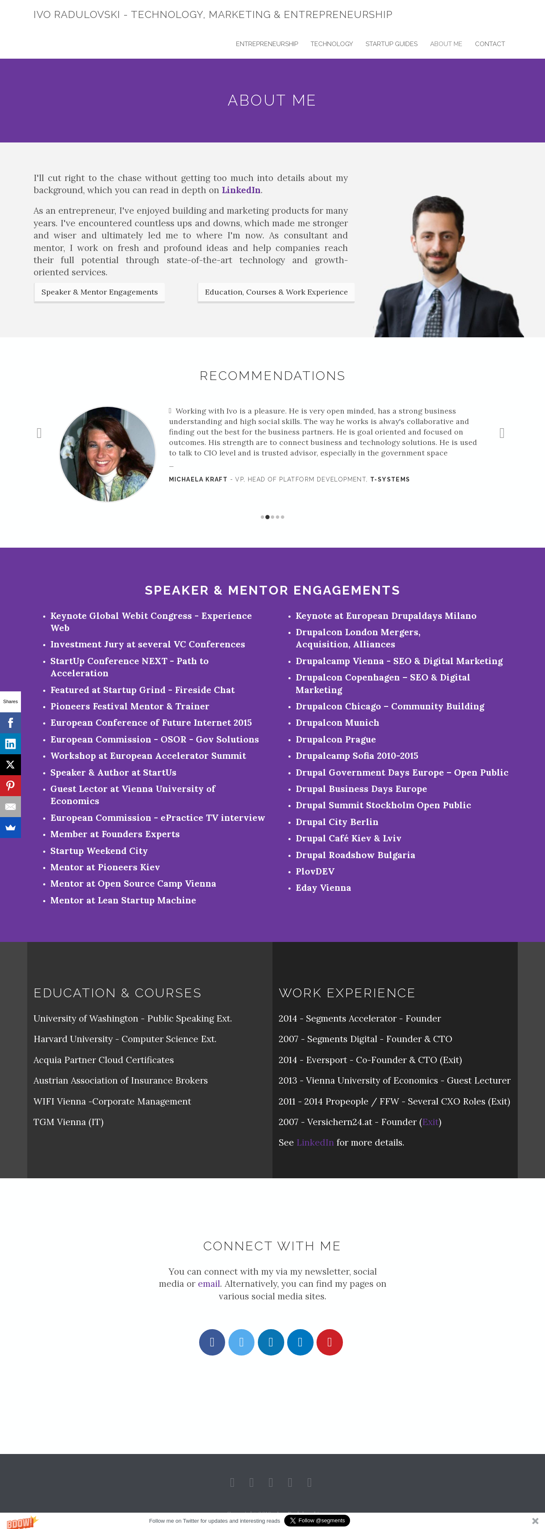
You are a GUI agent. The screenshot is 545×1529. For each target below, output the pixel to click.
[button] (272, 1521)
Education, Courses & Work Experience (276, 292)
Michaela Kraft (198, 479)
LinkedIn (241, 190)
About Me (446, 44)
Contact (490, 44)
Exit (430, 1122)
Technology (332, 44)
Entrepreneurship (267, 44)
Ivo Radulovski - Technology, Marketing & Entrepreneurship (213, 14)
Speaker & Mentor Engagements (100, 292)
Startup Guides (392, 44)
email (209, 1283)
